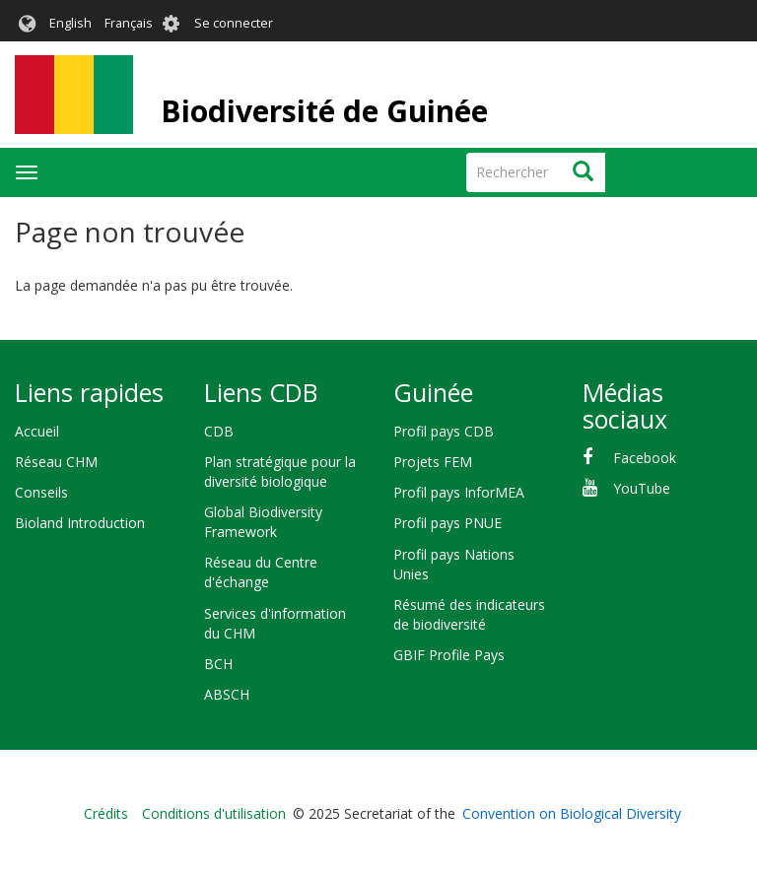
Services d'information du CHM (275, 623)
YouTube (641, 488)
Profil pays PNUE (447, 522)
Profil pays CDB (443, 431)
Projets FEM (432, 461)
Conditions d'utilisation (214, 813)
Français (128, 23)
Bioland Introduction (80, 522)
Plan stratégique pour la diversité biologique (280, 471)
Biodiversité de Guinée (324, 111)
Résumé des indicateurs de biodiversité (469, 614)
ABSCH (226, 694)
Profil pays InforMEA (458, 492)
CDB (219, 431)
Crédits (106, 813)
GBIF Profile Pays (449, 654)
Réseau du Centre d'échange (260, 572)
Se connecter (233, 23)
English (70, 23)
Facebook (644, 457)
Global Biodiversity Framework (263, 522)
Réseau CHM (56, 461)
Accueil (37, 431)
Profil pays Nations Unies (454, 564)
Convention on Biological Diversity (571, 813)
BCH (218, 663)
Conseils (41, 492)
